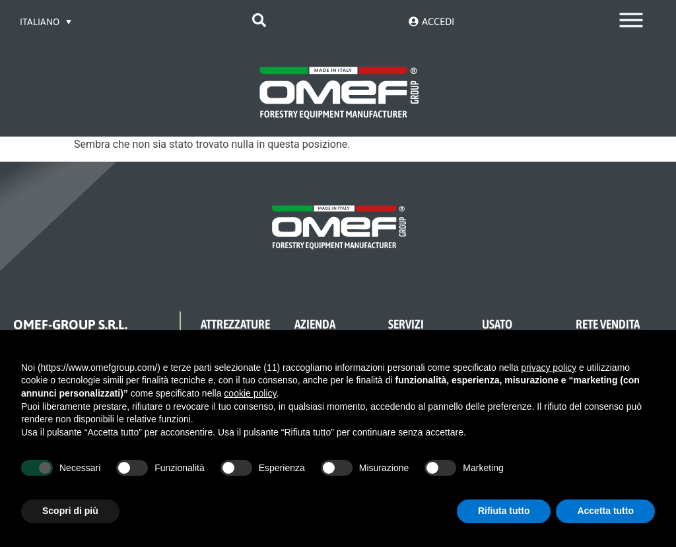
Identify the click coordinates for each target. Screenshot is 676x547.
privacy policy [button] (548, 367)
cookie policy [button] (250, 393)
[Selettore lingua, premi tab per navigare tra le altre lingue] (46, 21)
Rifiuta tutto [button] (504, 510)
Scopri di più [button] (70, 510)
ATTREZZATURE (235, 324)
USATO (497, 324)
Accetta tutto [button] (605, 510)
